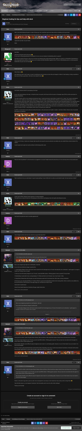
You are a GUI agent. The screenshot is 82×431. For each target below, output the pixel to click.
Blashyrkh (8, 250)
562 (8, 171)
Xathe (8, 22)
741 (8, 64)
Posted (18, 29)
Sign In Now (59, 407)
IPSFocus (8, 422)
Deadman (8, 156)
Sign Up (75, 10)
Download (12, 10)
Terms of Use (7, 429)
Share (67, 23)
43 (8, 270)
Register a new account (22, 407)
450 (8, 102)
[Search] (67, 4)
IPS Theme (3, 422)
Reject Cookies (76, 427)
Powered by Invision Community (75, 423)
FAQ (25, 10)
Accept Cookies (66, 427)
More (52, 10)
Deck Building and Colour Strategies (20, 24)
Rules (19, 10)
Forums (5, 10)
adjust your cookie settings (38, 427)
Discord (31, 10)
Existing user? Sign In (68, 10)
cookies (8, 427)
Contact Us (4, 423)
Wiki (46, 10)
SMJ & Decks (39, 10)
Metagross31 (8, 49)
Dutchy (7, 87)
